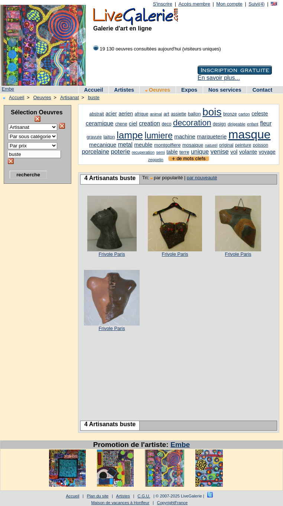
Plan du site (97, 496)
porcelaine (95, 151)
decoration (192, 122)
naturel (211, 145)
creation (149, 123)
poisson (260, 145)
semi (160, 152)
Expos (189, 90)
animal (156, 114)
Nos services (224, 90)
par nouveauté (202, 177)
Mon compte (229, 4)
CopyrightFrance (172, 502)
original (226, 145)
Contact (263, 90)
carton (244, 114)
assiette (178, 114)
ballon (194, 114)
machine (184, 136)
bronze (230, 114)
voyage (267, 152)
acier (111, 114)
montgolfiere (167, 145)
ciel (133, 123)
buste (94, 97)
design (219, 124)
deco (166, 124)
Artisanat (69, 97)
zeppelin (155, 159)
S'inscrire (162, 4)
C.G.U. (143, 496)
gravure (94, 137)
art (166, 114)
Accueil (93, 90)
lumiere (158, 135)
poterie (120, 151)
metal (125, 144)
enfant (252, 124)
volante (248, 151)
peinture (243, 145)
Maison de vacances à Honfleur (120, 502)
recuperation (143, 152)
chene (121, 124)
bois (211, 112)
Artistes (124, 90)
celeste (259, 114)
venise (220, 151)
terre (184, 152)
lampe (130, 135)
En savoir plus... (219, 78)
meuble (143, 144)
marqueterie (212, 136)
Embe (8, 89)
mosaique (192, 145)
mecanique (102, 144)
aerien (125, 114)
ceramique (100, 123)
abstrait (97, 114)
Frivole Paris (111, 254)
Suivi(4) (256, 4)
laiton (109, 137)
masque (249, 134)
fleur (265, 123)
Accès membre (194, 4)
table (172, 152)
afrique (142, 114)
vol (233, 151)
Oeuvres (157, 90)
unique (200, 151)
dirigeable (236, 124)
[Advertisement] (33, 298)
